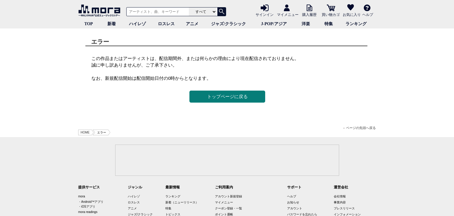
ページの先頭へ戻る (359, 128)
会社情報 (340, 196)
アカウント (294, 208)
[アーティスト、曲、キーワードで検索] (156, 12)
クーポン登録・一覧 (228, 208)
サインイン (265, 14)
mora (81, 196)
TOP (88, 24)
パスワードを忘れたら (302, 214)
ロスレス (166, 24)
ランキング (356, 24)
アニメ (192, 24)
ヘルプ (367, 14)
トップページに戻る (227, 96)
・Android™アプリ (90, 201)
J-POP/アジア (274, 24)
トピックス (172, 214)
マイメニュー (288, 14)
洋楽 (306, 24)
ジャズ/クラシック (228, 24)
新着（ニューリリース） (181, 202)
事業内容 (340, 202)
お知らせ (293, 202)
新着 (111, 24)
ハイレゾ (137, 24)
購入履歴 (309, 14)
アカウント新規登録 (228, 196)
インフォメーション (347, 214)
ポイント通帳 (224, 214)
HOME (85, 132)
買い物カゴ (331, 14)
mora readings (87, 212)
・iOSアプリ (86, 206)
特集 (328, 24)
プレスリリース (344, 208)
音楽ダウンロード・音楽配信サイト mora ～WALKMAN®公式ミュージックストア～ (100, 10)
